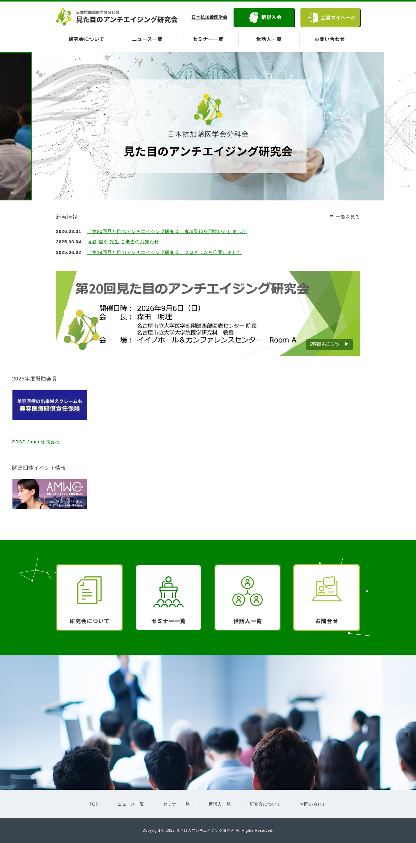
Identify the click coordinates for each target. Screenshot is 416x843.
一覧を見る (348, 216)
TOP (94, 804)
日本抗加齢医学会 (208, 17)
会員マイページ (338, 17)
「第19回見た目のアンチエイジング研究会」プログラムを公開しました (166, 252)
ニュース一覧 (147, 39)
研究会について (86, 39)
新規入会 (270, 17)
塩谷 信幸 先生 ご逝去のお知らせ (124, 241)
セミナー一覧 (208, 39)
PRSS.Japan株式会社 (35, 442)
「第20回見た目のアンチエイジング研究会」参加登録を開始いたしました (168, 231)
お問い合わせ (329, 39)
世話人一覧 (269, 39)
